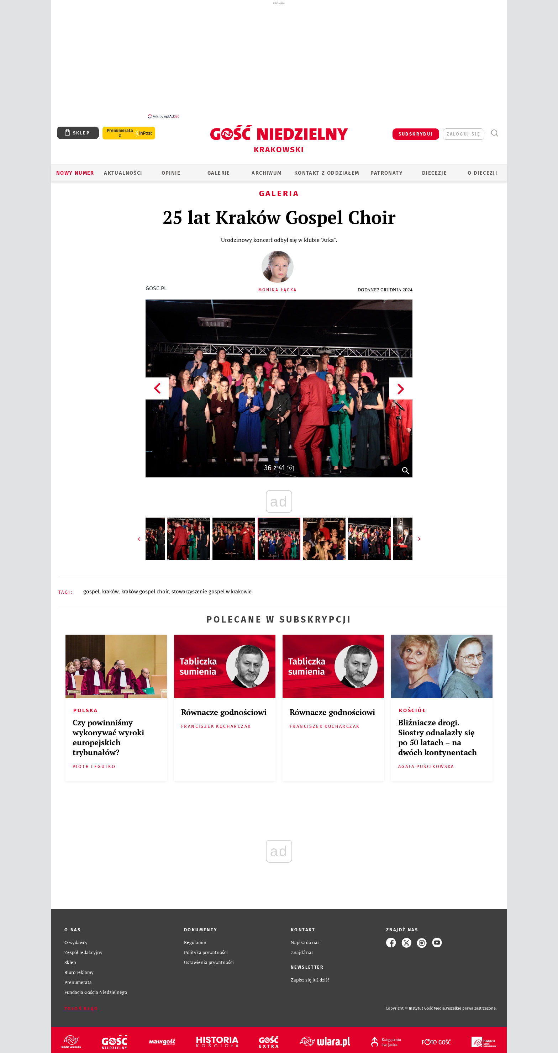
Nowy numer (75, 169)
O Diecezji (482, 169)
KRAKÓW (110, 587)
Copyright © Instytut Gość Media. (416, 1004)
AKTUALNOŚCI (123, 169)
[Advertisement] (279, 60)
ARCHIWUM (266, 169)
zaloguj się (463, 130)
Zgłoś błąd (81, 1004)
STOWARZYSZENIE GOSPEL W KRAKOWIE (212, 587)
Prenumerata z (120, 129)
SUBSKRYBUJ (416, 130)
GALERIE (218, 169)
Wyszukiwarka (494, 129)
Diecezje (434, 169)
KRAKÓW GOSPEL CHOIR (145, 587)
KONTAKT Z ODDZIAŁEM (326, 169)
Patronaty (386, 169)
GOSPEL (91, 587)
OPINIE (171, 169)
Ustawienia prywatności (209, 959)
